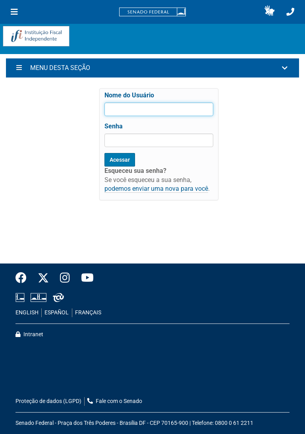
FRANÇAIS (88, 312)
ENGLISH (27, 312)
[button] (269, 11)
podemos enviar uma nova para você (156, 188)
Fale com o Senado (114, 401)
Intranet (29, 334)
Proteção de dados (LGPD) (48, 401)
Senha (113, 126)
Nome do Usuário (129, 95)
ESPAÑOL (56, 312)
